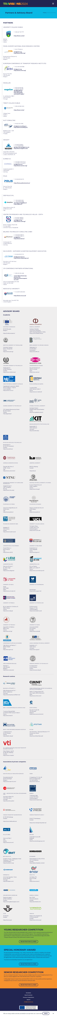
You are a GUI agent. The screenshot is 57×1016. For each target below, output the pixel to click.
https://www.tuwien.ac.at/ (9, 531)
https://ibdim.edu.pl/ (8, 736)
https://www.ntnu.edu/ (8, 490)
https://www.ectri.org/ (20, 70)
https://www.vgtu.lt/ (34, 649)
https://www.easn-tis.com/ (9, 781)
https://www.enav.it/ (34, 881)
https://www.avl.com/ (8, 842)
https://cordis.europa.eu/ (9, 333)
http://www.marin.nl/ (35, 781)
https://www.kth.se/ (8, 449)
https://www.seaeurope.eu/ (21, 258)
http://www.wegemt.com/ (21, 148)
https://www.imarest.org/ (36, 799)
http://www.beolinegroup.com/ (37, 841)
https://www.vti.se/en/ (8, 755)
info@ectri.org (18, 69)
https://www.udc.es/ (34, 372)
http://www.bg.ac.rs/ (34, 552)
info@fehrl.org (18, 52)
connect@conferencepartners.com (20, 276)
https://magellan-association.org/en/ (19, 93)
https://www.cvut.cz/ (8, 390)
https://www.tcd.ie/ (19, 110)
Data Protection (28, 995)
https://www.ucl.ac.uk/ (35, 530)
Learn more (39, 1013)
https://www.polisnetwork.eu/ (22, 183)
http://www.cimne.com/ (35, 695)
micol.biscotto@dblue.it (20, 202)
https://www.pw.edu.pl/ (35, 670)
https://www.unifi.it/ (8, 552)
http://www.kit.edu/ (34, 430)
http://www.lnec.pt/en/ (8, 801)
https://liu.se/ (33, 470)
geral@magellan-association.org (18, 91)
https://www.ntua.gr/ (35, 489)
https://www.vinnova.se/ (35, 920)
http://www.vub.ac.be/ (8, 670)
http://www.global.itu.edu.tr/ (36, 412)
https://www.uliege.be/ (8, 570)
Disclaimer (28, 992)
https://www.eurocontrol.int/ (36, 714)
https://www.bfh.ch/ (34, 351)
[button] (45, 1013)
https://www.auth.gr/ (8, 351)
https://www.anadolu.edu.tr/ (36, 333)
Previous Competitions (28, 997)
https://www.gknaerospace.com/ (11, 901)
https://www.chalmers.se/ (9, 372)
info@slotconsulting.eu (20, 126)
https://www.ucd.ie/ (19, 35)
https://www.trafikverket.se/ (10, 821)
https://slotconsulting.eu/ (21, 127)
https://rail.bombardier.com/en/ (37, 863)
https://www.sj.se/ (7, 920)
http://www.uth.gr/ (7, 631)
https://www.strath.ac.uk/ (36, 610)
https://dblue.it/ (18, 204)
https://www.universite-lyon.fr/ (37, 570)
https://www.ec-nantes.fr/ (36, 391)
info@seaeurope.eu (19, 257)
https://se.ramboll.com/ (35, 901)
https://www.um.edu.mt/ (9, 591)
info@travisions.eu (28, 1001)
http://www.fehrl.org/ (19, 53)
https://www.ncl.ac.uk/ (20, 295)
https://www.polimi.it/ (35, 512)
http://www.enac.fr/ (8, 715)
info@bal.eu (17, 237)
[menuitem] (44, 12)
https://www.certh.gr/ (19, 221)
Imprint (28, 999)
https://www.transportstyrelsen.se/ (38, 822)
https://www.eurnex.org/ (20, 165)
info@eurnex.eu (18, 164)
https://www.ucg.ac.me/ (35, 591)
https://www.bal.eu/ (19, 238)
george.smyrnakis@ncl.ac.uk (21, 147)
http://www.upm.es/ (8, 649)
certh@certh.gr (18, 220)
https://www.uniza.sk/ (35, 631)
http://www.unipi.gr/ (8, 610)
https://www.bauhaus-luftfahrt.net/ (11, 694)
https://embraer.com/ (8, 881)
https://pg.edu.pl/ (7, 413)
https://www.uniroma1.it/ (9, 470)
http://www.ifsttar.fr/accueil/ (36, 736)
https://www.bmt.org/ (8, 863)
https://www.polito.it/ (8, 512)
